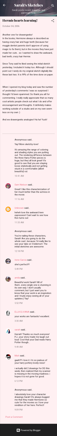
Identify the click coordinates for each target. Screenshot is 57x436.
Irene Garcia (21, 260)
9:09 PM (18, 409)
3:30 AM (19, 321)
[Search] (53, 6)
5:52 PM (18, 303)
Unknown (19, 208)
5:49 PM (18, 269)
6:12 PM (18, 381)
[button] (53, 21)
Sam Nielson (21, 184)
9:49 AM (19, 347)
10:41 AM (19, 176)
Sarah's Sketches (28, 5)
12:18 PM (19, 251)
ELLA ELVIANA (22, 312)
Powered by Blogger (28, 430)
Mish (17, 355)
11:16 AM (19, 199)
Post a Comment (14, 417)
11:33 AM (19, 222)
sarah (17, 329)
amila (17, 277)
